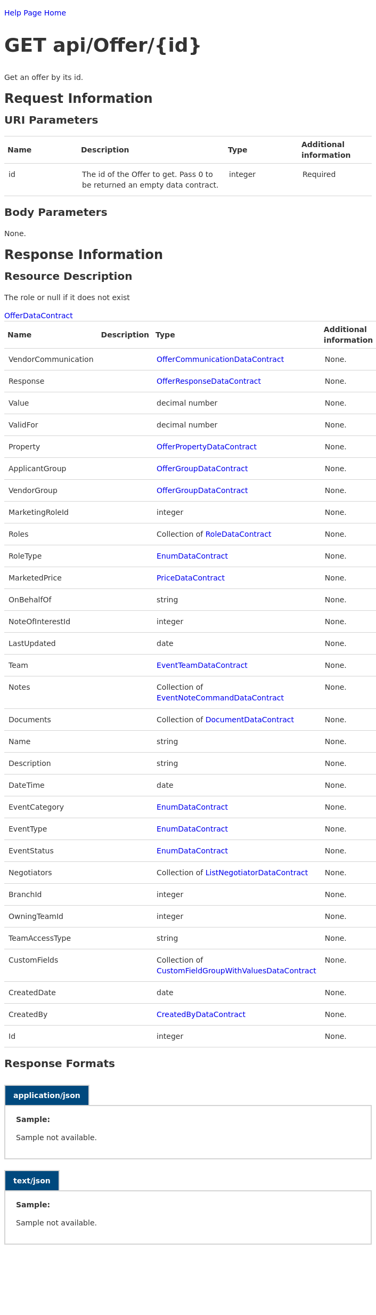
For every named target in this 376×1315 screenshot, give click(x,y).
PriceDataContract (191, 578)
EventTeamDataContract (202, 665)
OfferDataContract (38, 315)
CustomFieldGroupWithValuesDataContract (236, 970)
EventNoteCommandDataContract (220, 697)
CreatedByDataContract (201, 1014)
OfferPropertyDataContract (207, 446)
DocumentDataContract (250, 719)
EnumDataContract (192, 556)
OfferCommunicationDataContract (220, 359)
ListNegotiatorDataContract (257, 872)
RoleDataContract (239, 534)
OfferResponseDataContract (209, 381)
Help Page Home (35, 13)
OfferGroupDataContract (202, 468)
